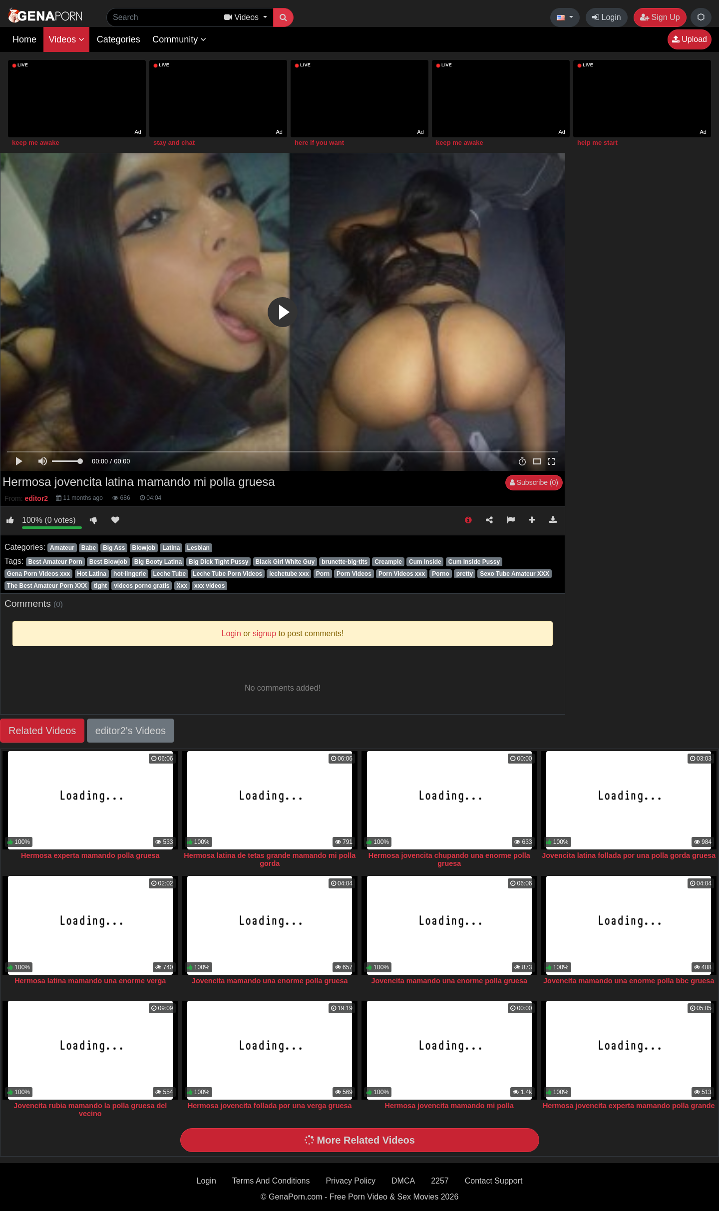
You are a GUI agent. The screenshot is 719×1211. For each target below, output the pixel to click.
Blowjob (143, 547)
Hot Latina (91, 573)
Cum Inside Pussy (474, 561)
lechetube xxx (289, 573)
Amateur (62, 547)
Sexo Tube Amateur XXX (514, 573)
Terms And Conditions (271, 1181)
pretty (464, 573)
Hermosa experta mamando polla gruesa (90, 855)
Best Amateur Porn (55, 561)
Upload (689, 39)
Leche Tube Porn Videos (227, 573)
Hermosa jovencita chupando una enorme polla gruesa (449, 859)
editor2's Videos (130, 730)
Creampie (388, 561)
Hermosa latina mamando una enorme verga (90, 981)
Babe (88, 547)
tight (100, 585)
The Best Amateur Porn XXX (47, 585)
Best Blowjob (108, 561)
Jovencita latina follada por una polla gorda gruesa (629, 855)
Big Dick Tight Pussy (218, 561)
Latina (171, 547)
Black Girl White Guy (285, 561)
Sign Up (660, 17)
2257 (440, 1181)
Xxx (182, 585)
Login (606, 17)
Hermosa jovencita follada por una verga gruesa (270, 1106)
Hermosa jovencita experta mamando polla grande (629, 1106)
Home (24, 39)
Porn (323, 573)
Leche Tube (169, 573)
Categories (118, 39)
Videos (66, 39)
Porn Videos (354, 573)
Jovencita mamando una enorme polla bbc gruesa (628, 981)
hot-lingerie (129, 573)
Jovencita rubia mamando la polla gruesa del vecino (90, 1110)
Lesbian (198, 547)
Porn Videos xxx (401, 573)
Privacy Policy (350, 1181)
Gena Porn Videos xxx (38, 573)
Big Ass (114, 547)
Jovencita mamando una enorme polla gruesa (270, 981)
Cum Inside (425, 561)
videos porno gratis (141, 585)
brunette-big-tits (344, 561)
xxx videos (209, 585)
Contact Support (494, 1181)
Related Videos (42, 730)
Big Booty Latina (158, 561)
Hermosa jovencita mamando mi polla (449, 1106)
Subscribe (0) (534, 482)
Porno (440, 573)
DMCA (403, 1181)
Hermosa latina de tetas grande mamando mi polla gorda (270, 859)
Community (179, 39)
